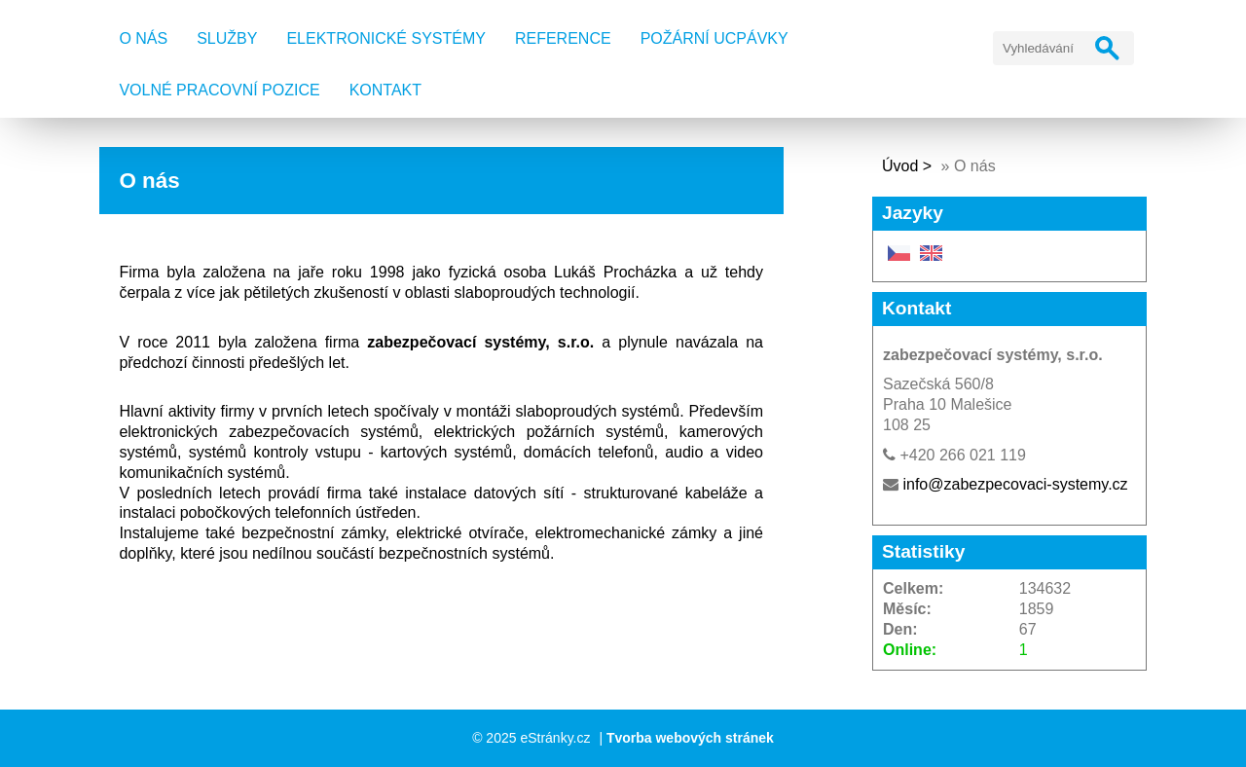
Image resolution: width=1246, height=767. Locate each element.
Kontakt (385, 90)
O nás (143, 38)
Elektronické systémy (386, 38)
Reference (563, 38)
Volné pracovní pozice (219, 90)
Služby (227, 38)
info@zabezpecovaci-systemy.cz (1014, 484)
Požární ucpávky (714, 38)
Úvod (900, 166)
